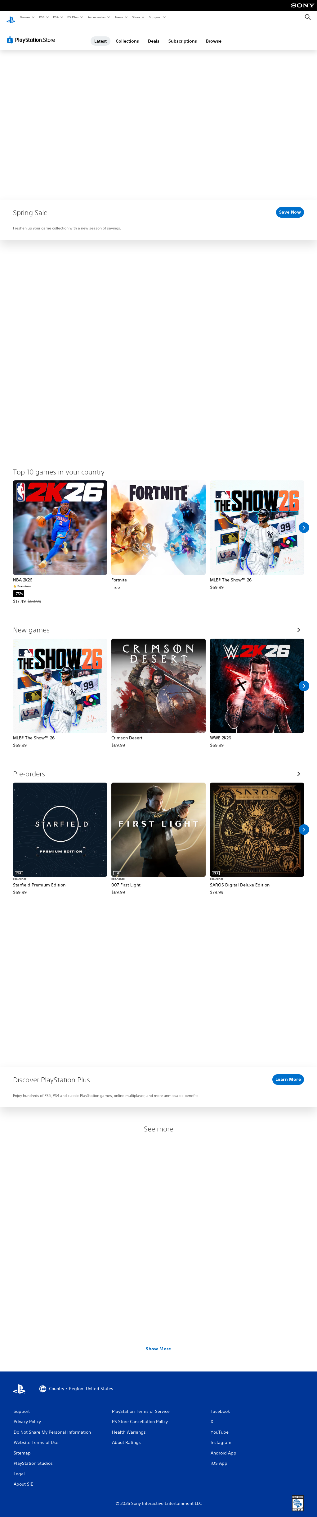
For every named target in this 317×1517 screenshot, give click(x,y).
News (119, 17)
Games (25, 17)
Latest (100, 35)
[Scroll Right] (304, 521)
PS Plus (73, 17)
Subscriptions (182, 35)
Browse (213, 35)
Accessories (96, 17)
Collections (127, 35)
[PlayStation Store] (32, 34)
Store (136, 17)
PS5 (42, 17)
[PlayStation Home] (11, 17)
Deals (153, 35)
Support (155, 17)
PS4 (56, 17)
